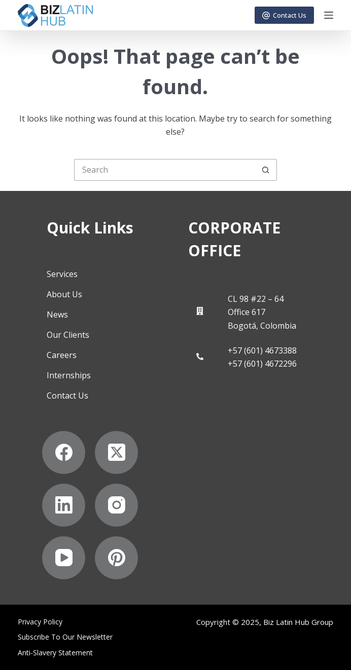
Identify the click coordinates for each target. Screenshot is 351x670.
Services (62, 274)
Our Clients (68, 334)
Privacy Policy (40, 621)
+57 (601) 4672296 (262, 363)
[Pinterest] (116, 557)
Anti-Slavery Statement (55, 652)
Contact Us (284, 15)
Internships (69, 375)
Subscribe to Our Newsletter (65, 637)
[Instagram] (116, 505)
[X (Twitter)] (116, 452)
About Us (64, 294)
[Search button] (266, 170)
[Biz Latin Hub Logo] (55, 15)
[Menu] (328, 15)
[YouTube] (63, 557)
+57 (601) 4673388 (262, 350)
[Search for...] (164, 170)
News (57, 314)
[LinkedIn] (63, 505)
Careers (62, 355)
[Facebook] (63, 452)
